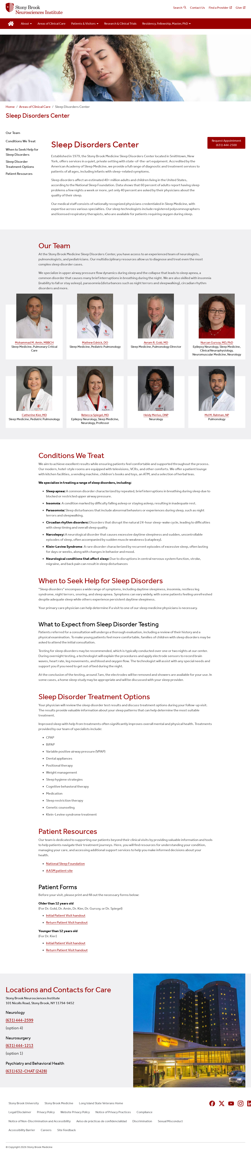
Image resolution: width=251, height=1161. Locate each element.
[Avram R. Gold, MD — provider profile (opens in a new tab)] (156, 316)
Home (10, 107)
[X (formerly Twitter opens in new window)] (221, 1103)
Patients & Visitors (83, 23)
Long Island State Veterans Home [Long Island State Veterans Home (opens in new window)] (101, 1103)
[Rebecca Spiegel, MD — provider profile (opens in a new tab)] (95, 388)
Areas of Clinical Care (52, 23)
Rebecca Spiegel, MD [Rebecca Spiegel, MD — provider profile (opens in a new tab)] (95, 415)
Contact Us (197, 7)
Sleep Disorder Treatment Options (20, 164)
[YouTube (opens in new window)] (231, 1103)
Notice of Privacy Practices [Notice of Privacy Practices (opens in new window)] (113, 1112)
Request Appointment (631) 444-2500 (226, 143)
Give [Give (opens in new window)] (239, 7)
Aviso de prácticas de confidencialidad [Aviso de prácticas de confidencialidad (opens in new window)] (101, 1121)
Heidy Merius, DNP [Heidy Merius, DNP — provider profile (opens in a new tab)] (156, 415)
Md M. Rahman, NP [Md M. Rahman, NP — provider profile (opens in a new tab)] (217, 415)
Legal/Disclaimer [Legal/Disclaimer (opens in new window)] (20, 1112)
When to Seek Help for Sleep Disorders (22, 152)
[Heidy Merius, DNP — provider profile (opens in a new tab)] (156, 388)
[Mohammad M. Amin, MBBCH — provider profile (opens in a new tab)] (34, 316)
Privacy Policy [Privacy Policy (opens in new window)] (46, 1112)
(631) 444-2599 (19, 1020)
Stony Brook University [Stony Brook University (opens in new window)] (24, 1103)
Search (177, 7)
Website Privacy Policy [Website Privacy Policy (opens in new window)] (75, 1112)
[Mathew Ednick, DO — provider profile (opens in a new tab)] (95, 316)
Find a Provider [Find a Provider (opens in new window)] (218, 7)
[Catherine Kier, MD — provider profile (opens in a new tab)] (34, 388)
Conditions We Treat (21, 141)
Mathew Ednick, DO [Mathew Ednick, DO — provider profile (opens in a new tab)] (95, 342)
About (25, 23)
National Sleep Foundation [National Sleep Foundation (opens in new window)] (65, 864)
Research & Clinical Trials (120, 23)
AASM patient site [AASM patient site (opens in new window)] (59, 871)
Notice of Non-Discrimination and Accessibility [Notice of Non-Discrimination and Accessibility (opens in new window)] (40, 1121)
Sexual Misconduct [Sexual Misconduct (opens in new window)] (170, 1121)
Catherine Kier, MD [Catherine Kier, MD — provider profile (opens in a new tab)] (34, 415)
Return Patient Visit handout (67, 922)
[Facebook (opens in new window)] (212, 1103)
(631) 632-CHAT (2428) (26, 1071)
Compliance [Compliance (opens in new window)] (144, 1112)
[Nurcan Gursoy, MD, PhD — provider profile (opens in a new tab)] (216, 316)
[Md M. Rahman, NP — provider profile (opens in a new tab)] (216, 388)
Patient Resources (19, 174)
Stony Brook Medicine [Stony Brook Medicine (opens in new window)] (59, 1103)
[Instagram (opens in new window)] (240, 1103)
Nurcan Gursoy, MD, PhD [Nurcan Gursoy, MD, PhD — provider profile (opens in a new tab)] (217, 342)
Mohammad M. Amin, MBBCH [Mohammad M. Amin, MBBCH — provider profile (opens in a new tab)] (34, 342)
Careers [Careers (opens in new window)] (46, 1130)
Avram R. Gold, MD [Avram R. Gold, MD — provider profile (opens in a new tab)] (156, 342)
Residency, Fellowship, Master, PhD (165, 23)
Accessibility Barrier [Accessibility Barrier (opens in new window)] (22, 1130)
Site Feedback (66, 1130)
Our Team (13, 133)
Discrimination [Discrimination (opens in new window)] (142, 1121)
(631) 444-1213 (19, 1045)
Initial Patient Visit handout (65, 915)
